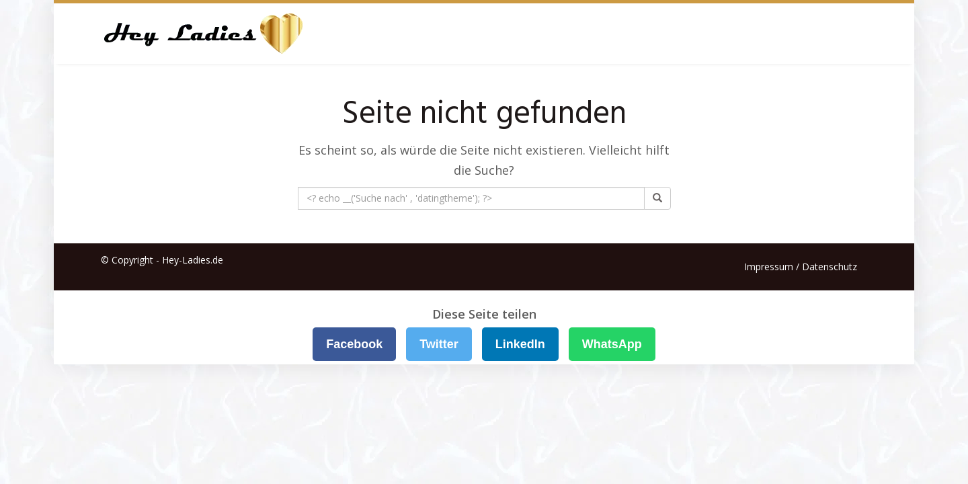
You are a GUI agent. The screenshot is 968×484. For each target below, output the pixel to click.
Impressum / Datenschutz (800, 266)
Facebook (354, 344)
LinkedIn (520, 344)
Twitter (438, 344)
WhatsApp (612, 344)
